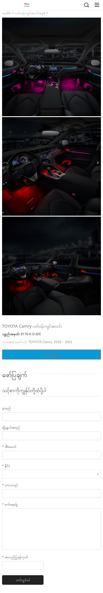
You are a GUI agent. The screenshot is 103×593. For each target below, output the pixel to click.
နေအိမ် (6, 13)
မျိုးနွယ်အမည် (11, 427)
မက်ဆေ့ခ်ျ (9, 504)
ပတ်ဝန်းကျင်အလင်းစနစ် (30, 13)
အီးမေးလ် (9, 446)
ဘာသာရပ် (10, 485)
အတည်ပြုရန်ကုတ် (15, 557)
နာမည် (6, 408)
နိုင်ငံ (6, 466)
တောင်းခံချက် (51, 355)
